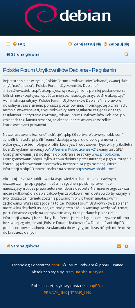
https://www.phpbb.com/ (96, 169)
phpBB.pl (96, 285)
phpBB (57, 264)
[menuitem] (18, 44)
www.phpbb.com (105, 154)
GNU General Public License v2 (70, 149)
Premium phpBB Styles (84, 271)
